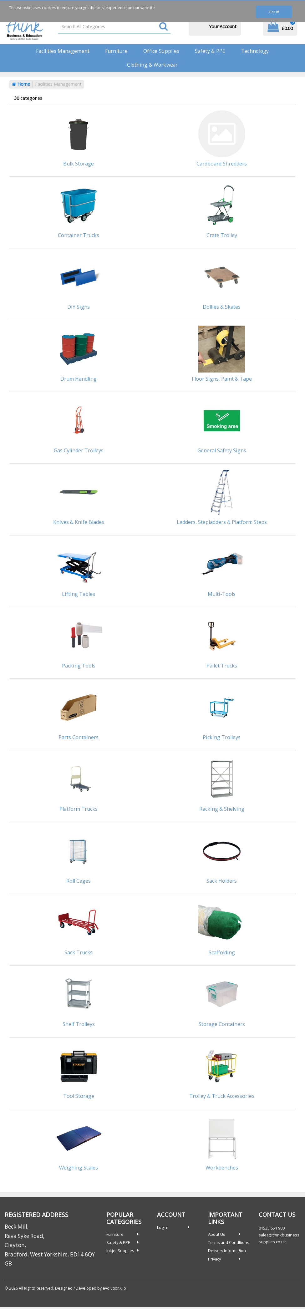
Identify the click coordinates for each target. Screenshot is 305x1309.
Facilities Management (62, 51)
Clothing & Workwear (152, 64)
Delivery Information (227, 1250)
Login (162, 1227)
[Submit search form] (163, 27)
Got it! (274, 11)
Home (21, 84)
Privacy (214, 1259)
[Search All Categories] (114, 26)
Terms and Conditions (228, 1242)
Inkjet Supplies (120, 1250)
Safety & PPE (210, 51)
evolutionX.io (114, 1288)
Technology (255, 51)
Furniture (116, 51)
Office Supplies (161, 51)
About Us (216, 1234)
